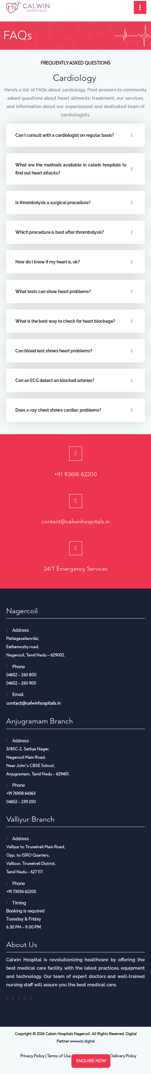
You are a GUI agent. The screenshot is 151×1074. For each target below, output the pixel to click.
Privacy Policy (32, 1056)
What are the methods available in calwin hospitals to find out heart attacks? (70, 168)
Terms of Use (59, 1056)
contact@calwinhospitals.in (75, 521)
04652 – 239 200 (21, 801)
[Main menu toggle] (140, 7)
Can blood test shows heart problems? (53, 350)
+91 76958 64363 (20, 793)
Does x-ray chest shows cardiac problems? (58, 410)
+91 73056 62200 (21, 891)
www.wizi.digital (82, 1041)
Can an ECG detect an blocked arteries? (54, 380)
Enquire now (91, 1061)
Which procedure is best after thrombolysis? (60, 232)
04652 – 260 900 (21, 683)
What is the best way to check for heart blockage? (65, 321)
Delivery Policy (123, 1056)
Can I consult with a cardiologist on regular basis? (64, 135)
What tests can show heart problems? (53, 291)
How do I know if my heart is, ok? (47, 261)
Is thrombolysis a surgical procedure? (53, 202)
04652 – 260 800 (21, 675)
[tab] (75, 135)
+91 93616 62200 (75, 474)
